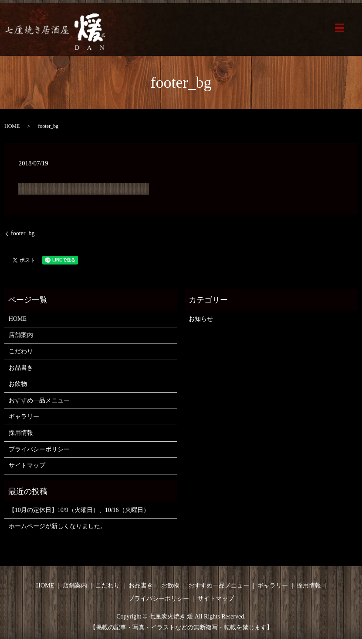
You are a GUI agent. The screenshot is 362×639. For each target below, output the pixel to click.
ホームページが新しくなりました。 (57, 526)
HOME (12, 126)
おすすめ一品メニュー (39, 400)
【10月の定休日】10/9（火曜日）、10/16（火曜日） (79, 510)
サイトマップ (27, 465)
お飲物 (18, 384)
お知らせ (201, 319)
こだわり (21, 351)
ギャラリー (24, 416)
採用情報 (21, 432)
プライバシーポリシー (39, 449)
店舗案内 (21, 335)
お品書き (21, 367)
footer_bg (22, 233)
